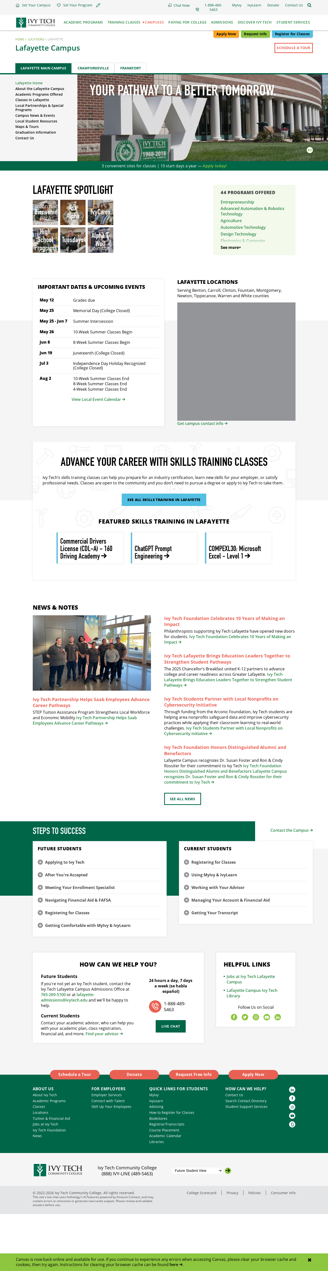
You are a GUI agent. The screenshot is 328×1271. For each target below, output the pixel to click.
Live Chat (170, 1083)
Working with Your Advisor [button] (217, 944)
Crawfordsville (93, 68)
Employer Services (106, 1152)
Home (19, 39)
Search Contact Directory (246, 1157)
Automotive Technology (243, 227)
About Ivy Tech (45, 1152)
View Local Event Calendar (96, 456)
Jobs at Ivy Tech (45, 1181)
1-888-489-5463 (175, 1064)
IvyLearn (156, 1157)
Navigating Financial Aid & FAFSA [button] (78, 957)
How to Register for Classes (171, 1169)
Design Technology (238, 234)
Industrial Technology (241, 278)
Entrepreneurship (237, 202)
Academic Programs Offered (39, 94)
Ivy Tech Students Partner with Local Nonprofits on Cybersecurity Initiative (221, 759)
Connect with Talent (108, 1157)
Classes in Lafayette (32, 99)
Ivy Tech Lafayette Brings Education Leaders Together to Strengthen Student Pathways (227, 716)
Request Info (255, 33)
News (37, 1193)
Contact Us (24, 138)
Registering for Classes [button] (67, 970)
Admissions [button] (222, 22)
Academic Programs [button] (83, 22)
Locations (36, 39)
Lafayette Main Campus (43, 68)
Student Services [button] (293, 22)
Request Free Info (194, 1131)
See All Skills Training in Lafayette (164, 557)
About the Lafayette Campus (39, 88)
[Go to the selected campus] (228, 1228)
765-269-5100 (53, 1051)
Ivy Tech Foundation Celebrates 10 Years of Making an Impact (224, 678)
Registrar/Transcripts (166, 1181)
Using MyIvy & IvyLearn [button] (214, 932)
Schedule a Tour (293, 47)
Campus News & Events (35, 115)
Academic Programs (49, 1157)
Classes (39, 1163)
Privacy (232, 1249)
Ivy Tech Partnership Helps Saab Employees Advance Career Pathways (91, 759)
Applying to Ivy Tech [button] (65, 919)
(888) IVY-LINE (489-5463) (127, 1231)
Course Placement (164, 1187)
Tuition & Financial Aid (51, 1175)
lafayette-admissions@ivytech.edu (67, 1054)
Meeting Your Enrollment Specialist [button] (80, 944)
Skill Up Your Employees (111, 1163)
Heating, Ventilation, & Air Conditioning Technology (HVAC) (251, 268)
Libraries (156, 1198)
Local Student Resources (36, 121)
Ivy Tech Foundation (49, 1187)
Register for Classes (292, 33)
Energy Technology (239, 252)
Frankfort (130, 68)
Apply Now (226, 33)
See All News (182, 856)
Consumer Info (283, 1249)
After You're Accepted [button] (66, 932)
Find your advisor (102, 1091)
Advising (156, 1163)
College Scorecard (201, 1249)
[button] (33, 5)
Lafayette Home (29, 83)
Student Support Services (246, 1163)
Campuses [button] (154, 22)
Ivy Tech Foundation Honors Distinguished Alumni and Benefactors (225, 807)
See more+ (231, 304)
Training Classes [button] (124, 22)
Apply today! (215, 166)
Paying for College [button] (187, 22)
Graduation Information (35, 132)
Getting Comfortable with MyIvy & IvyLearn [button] (88, 982)
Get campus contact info (200, 480)
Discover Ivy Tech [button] (255, 22)
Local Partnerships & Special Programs (39, 107)
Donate (134, 1131)
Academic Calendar (165, 1193)
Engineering (232, 259)
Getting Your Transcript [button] (214, 970)
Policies (254, 1249)
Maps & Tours (27, 126)
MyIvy (154, 1152)
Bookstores (158, 1175)
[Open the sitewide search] (309, 5)
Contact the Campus (289, 887)
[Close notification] (309, 1260)
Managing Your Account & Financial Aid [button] (230, 957)
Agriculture (231, 220)
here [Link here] (174, 1264)
